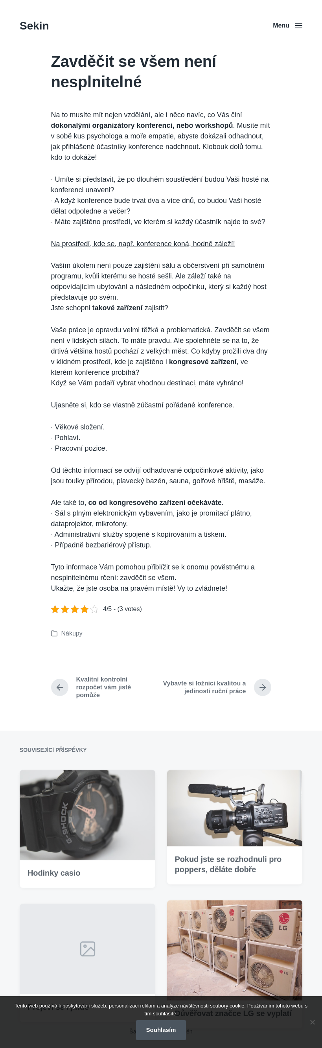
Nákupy (72, 633)
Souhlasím (161, 1029)
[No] (312, 1022)
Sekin (34, 26)
